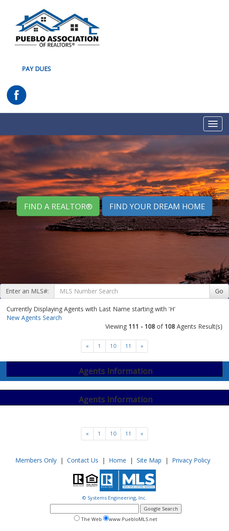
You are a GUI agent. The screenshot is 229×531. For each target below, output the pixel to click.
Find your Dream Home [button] (157, 206)
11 (128, 346)
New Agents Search (34, 317)
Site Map (149, 460)
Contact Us (82, 460)
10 (113, 346)
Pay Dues (36, 69)
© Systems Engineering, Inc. (114, 497)
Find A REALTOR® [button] (58, 206)
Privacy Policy (191, 460)
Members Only (36, 460)
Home (117, 460)
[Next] (87, 346)
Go (219, 291)
